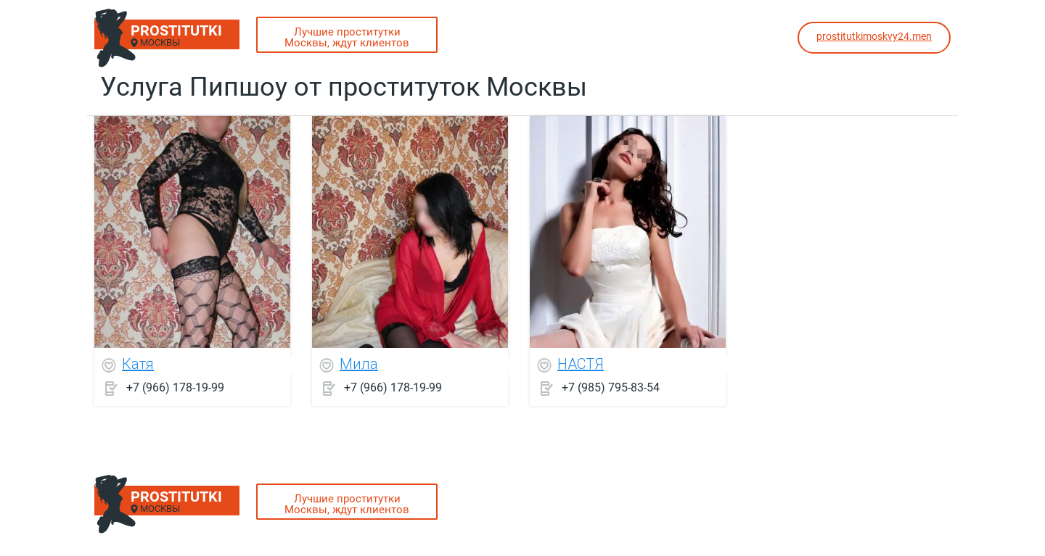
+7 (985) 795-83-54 (611, 387)
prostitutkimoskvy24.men (874, 36)
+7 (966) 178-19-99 (175, 387)
